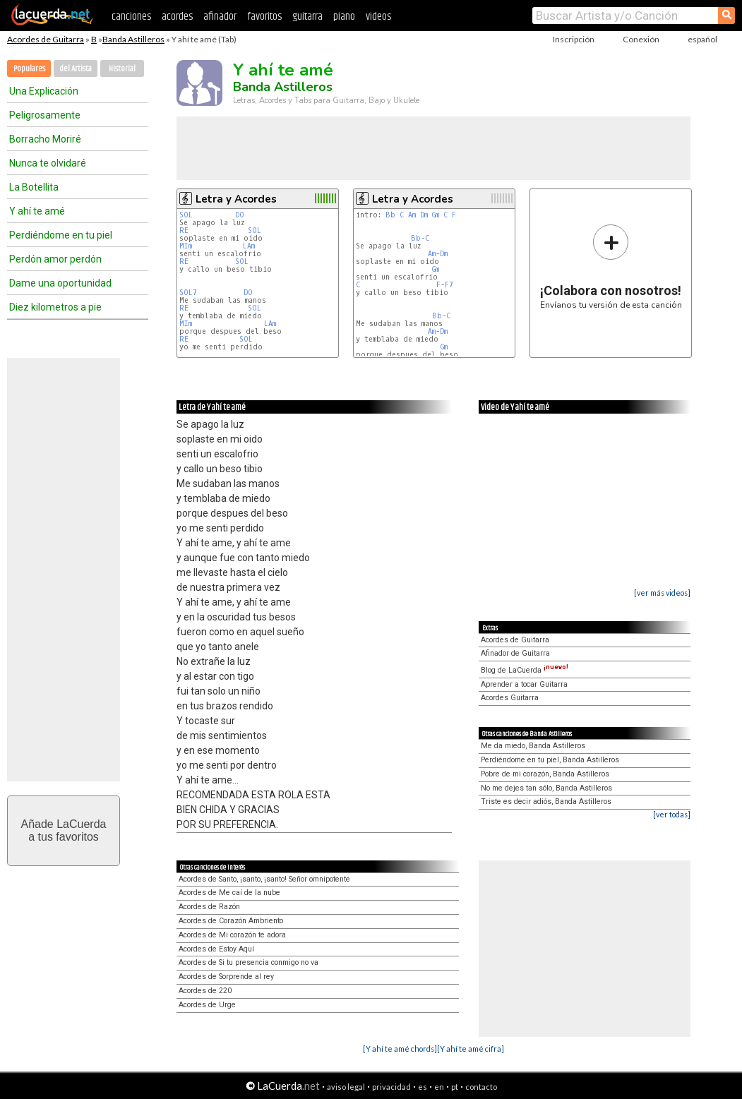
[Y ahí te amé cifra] (470, 1048)
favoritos (264, 16)
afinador (220, 16)
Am (412, 215)
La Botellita (34, 187)
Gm (435, 215)
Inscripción (573, 39)
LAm (249, 246)
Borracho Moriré (45, 139)
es (422, 1086)
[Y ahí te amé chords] (400, 1048)
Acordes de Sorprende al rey (226, 976)
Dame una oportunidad (60, 283)
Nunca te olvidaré (47, 163)
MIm (185, 246)
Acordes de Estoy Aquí (216, 949)
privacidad (391, 1086)
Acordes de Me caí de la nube (229, 892)
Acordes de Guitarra (45, 39)
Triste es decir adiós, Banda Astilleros (546, 801)
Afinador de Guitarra (515, 653)
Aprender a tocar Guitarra (524, 684)
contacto (481, 1086)
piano (344, 16)
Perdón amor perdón (55, 259)
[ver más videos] (662, 592)
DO (242, 215)
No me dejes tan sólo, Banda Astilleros (546, 788)
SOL (188, 215)
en (439, 1086)
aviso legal (346, 1086)
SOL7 (188, 292)
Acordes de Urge (207, 1004)
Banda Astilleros (133, 39)
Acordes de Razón (209, 906)
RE (186, 230)
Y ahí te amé (37, 211)
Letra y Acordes (236, 199)
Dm (424, 215)
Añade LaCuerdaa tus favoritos (64, 830)
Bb (390, 215)
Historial (122, 69)
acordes (177, 16)
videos (378, 16)
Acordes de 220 (205, 990)
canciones (131, 16)
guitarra (307, 16)
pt (454, 1086)
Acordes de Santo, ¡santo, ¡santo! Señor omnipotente (264, 879)
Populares (29, 69)
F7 (449, 284)
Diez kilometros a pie (55, 307)
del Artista (75, 69)
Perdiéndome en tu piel (60, 235)
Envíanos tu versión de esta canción (611, 266)
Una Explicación (43, 91)
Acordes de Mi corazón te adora (232, 934)
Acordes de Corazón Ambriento (231, 920)
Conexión (641, 39)
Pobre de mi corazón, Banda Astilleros (545, 774)
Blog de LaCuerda (524, 670)
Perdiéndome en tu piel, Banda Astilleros (550, 759)
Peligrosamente (44, 115)
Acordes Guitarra (510, 697)
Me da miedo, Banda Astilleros (533, 745)
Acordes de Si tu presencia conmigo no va (248, 962)
